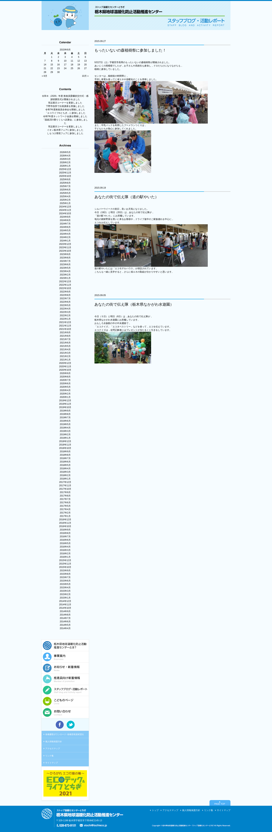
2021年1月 (65, 359)
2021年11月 (65, 325)
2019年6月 (65, 421)
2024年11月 (65, 210)
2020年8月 (65, 376)
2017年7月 (65, 499)
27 (85, 68)
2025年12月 (65, 169)
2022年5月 (65, 305)
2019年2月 (65, 434)
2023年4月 (65, 271)
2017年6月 (65, 502)
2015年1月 (65, 597)
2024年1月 (65, 240)
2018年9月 (65, 451)
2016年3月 (65, 550)
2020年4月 (65, 390)
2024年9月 (65, 217)
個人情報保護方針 (53, 741)
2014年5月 (65, 625)
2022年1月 (65, 319)
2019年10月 (65, 407)
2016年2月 (65, 553)
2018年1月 (65, 478)
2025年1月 (65, 203)
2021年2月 (65, 356)
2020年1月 (65, 397)
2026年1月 (65, 166)
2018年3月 (65, 472)
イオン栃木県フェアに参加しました (65, 130)
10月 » (85, 76)
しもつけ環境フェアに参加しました (65, 133)
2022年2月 (65, 315)
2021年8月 (65, 336)
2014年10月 (65, 608)
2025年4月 (65, 196)
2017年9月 (65, 492)
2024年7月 (65, 223)
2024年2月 (65, 237)
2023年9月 (65, 254)
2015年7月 (65, 577)
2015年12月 (65, 560)
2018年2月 (65, 475)
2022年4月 (65, 308)
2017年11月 (65, 485)
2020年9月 (65, 373)
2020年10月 (65, 370)
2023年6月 (65, 264)
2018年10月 (65, 448)
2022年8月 (65, 295)
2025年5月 (65, 193)
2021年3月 (65, 353)
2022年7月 (65, 298)
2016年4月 (65, 546)
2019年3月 (65, 431)
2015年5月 (65, 584)
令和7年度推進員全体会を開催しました (65, 109)
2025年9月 (65, 179)
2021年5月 (65, 346)
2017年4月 (65, 509)
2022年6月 (65, 302)
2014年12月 (65, 601)
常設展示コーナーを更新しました (65, 102)
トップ (155, 810)
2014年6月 (65, 621)
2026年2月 (65, 162)
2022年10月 (65, 288)
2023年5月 (65, 268)
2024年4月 (65, 234)
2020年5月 (65, 387)
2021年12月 (65, 322)
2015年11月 (65, 563)
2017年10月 (65, 489)
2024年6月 (65, 227)
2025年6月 (65, 189)
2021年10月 (65, 329)
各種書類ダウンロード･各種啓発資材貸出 (64, 734)
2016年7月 (65, 536)
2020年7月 (65, 380)
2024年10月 (65, 213)
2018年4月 (65, 468)
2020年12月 (65, 363)
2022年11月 (65, 285)
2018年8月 (65, 455)
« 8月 (44, 76)
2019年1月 (65, 438)
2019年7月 (65, 417)
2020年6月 (65, 383)
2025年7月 (65, 186)
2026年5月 (65, 152)
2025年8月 (65, 183)
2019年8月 (65, 414)
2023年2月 (65, 274)
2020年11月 (65, 366)
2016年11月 (65, 523)
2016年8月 (65, 533)
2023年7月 (65, 261)
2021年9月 (65, 332)
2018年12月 (65, 441)
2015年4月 (65, 587)
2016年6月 (65, 540)
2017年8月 (65, 495)
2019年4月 (65, 427)
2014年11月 (65, 604)
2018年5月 (65, 465)
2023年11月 (65, 247)
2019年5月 (65, 424)
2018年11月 (65, 444)
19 (78, 64)
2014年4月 (65, 628)
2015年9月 (65, 570)
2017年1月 (65, 516)
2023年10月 (65, 251)
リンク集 (49, 756)
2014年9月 (65, 611)
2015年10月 (65, 567)
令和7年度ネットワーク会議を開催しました (65, 116)
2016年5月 (65, 543)
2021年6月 (65, 342)
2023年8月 (65, 257)
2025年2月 (65, 200)
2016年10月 (65, 526)
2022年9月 (65, 291)
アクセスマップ (52, 748)
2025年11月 (65, 172)
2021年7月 (65, 339)
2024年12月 (65, 206)
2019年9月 (65, 410)
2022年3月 (65, 312)
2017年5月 (65, 506)
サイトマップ (51, 763)
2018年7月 (65, 458)
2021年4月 (65, 349)
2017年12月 (65, 482)
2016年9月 (65, 529)
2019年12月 (65, 400)
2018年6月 (65, 461)
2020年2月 (65, 393)
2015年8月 (65, 574)
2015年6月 (65, 580)
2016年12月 (65, 519)
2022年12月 (65, 281)
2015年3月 (65, 591)
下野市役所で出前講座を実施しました (65, 106)
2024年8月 (65, 220)
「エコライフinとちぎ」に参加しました (65, 113)
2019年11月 (65, 404)
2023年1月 (65, 278)
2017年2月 (65, 512)
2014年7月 (65, 618)
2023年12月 (65, 244)
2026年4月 (65, 155)
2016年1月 (65, 557)
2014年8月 (65, 614)
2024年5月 (65, 230)
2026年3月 (65, 159)
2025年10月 (65, 176)
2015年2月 (65, 594)
